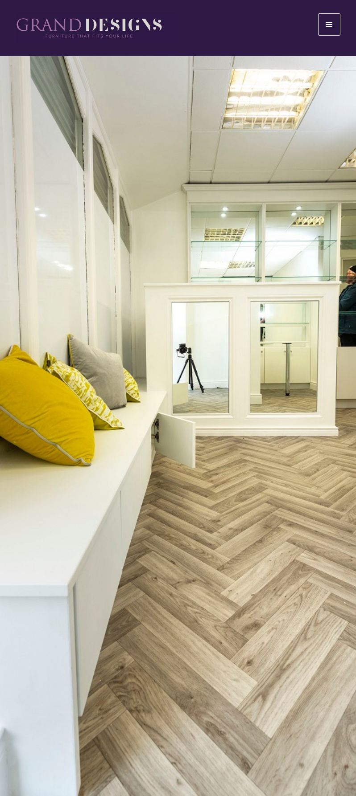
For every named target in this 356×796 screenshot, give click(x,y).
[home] (97, 28)
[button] (329, 24)
